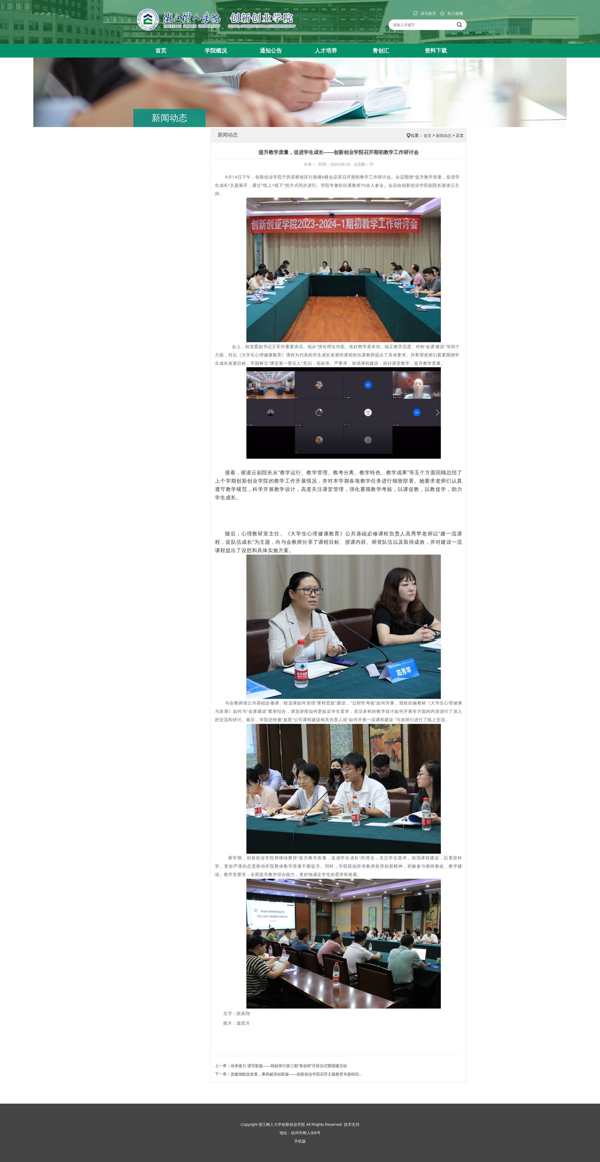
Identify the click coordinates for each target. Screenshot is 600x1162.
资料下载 (436, 51)
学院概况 (216, 51)
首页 (160, 51)
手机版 (300, 1141)
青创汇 (380, 51)
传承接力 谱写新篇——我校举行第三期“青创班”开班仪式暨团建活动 (289, 1066)
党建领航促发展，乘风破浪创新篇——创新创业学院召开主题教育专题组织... (296, 1074)
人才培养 (326, 51)
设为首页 (424, 13)
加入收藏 (451, 13)
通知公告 (271, 51)
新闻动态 (443, 135)
